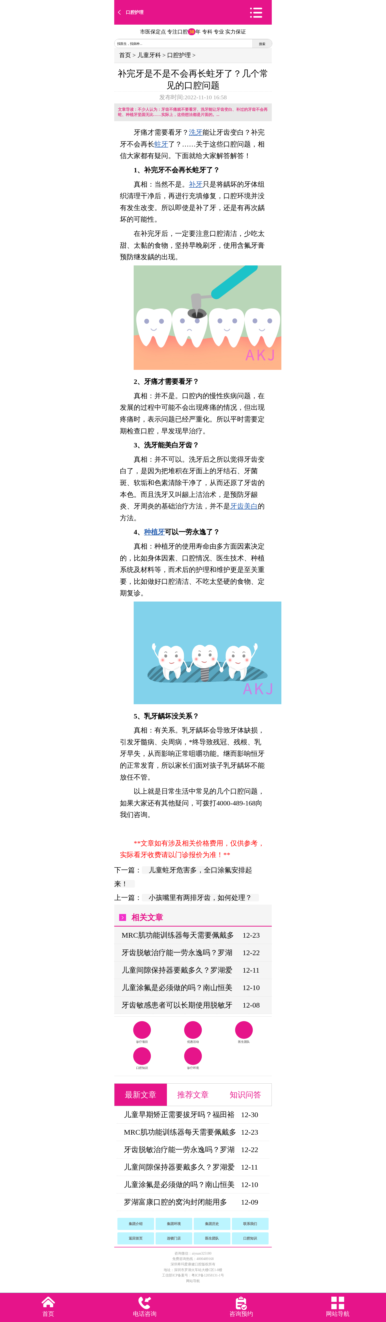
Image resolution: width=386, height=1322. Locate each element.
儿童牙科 (149, 55)
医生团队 (244, 1032)
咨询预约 (241, 1314)
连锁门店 (174, 1238)
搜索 (262, 44)
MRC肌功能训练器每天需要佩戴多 (178, 935)
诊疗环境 (193, 1058)
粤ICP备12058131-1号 (208, 1275)
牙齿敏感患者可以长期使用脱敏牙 (177, 1005)
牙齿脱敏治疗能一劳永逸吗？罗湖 (177, 952)
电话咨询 (145, 1314)
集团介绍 (136, 1224)
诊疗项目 (142, 1032)
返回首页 (136, 1238)
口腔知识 (142, 1058)
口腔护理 (135, 12)
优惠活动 (193, 1032)
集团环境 (174, 1224)
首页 (125, 55)
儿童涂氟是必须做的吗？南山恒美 (177, 987)
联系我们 (250, 1224)
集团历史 (212, 1224)
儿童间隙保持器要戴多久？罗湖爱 (177, 970)
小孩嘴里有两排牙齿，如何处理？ (200, 897)
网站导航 (193, 1281)
